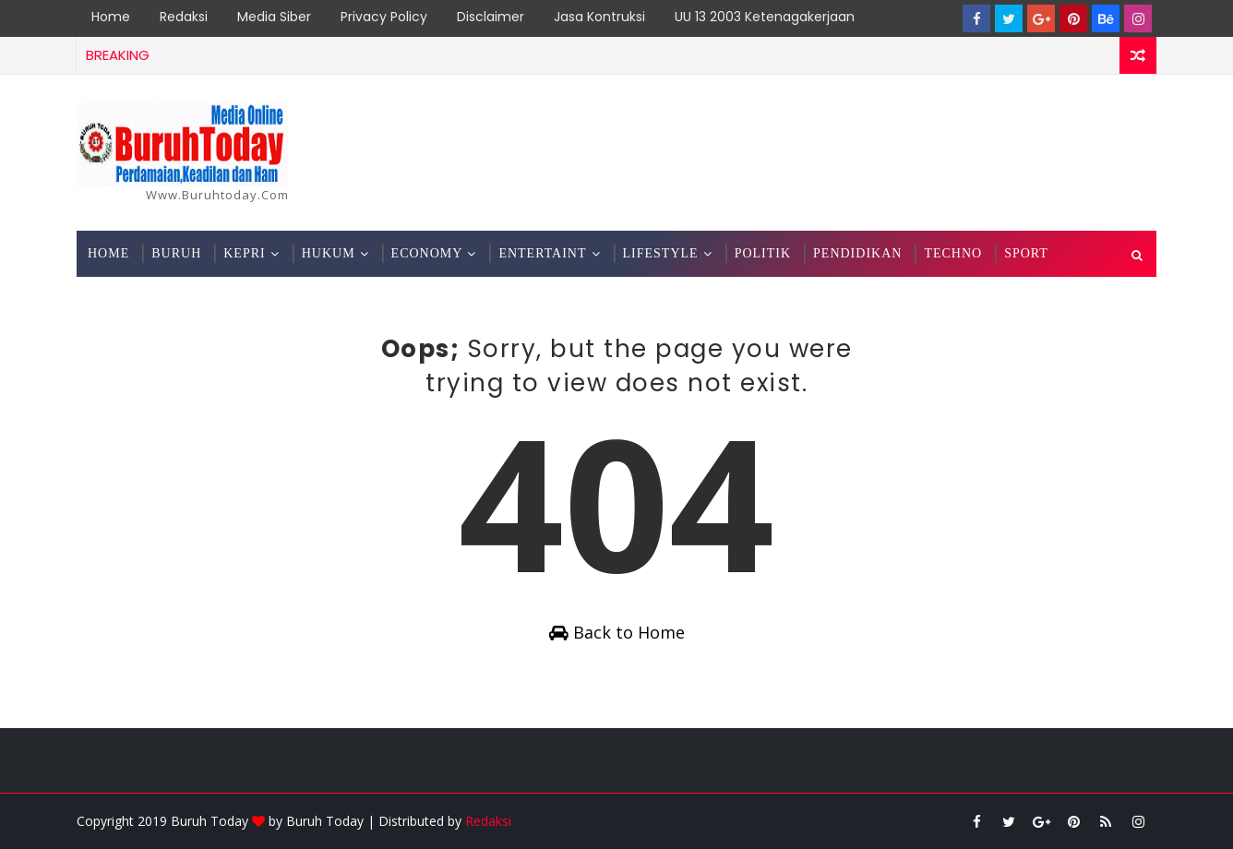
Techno (953, 253)
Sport (1026, 253)
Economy (427, 253)
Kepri (244, 253)
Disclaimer (490, 16)
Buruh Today (325, 821)
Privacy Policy (384, 16)
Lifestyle (661, 253)
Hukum (328, 253)
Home (110, 16)
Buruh (176, 253)
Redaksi (184, 16)
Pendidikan (857, 253)
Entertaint (542, 253)
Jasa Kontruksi (599, 16)
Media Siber (274, 16)
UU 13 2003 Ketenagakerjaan (765, 16)
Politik (763, 253)
